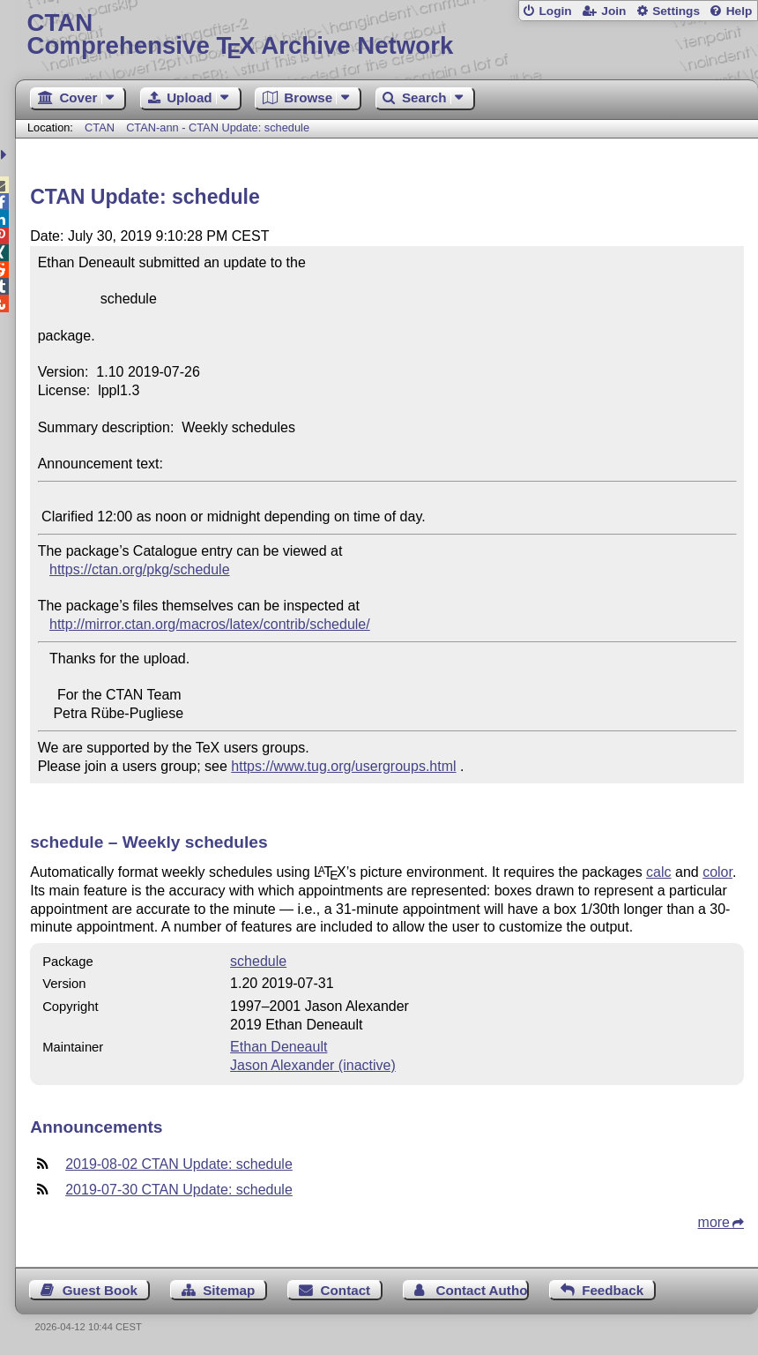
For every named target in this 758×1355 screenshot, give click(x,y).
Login (555, 11)
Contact (346, 1290)
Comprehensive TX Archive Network (387, 34)
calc (658, 872)
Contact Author (482, 1290)
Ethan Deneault (278, 1046)
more (714, 1222)
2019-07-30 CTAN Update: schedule (179, 1189)
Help (739, 11)
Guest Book (100, 1290)
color (717, 872)
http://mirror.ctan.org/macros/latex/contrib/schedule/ (209, 624)
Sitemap (229, 1290)
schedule (258, 961)
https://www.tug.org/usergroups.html (343, 766)
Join (613, 11)
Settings (676, 11)
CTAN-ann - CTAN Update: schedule (217, 127)
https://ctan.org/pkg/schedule (139, 569)
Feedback (612, 1290)
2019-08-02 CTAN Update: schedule (179, 1164)
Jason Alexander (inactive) (313, 1065)
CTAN (100, 127)
